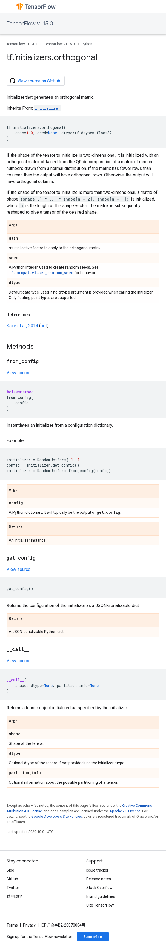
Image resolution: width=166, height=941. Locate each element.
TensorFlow (16, 44)
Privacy (29, 925)
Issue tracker (97, 870)
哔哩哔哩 (14, 896)
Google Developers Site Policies (56, 816)
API (34, 44)
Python (87, 44)
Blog (10, 870)
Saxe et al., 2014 (22, 325)
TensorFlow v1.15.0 (30, 23)
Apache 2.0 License (125, 811)
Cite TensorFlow (100, 905)
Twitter (13, 887)
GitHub (12, 879)
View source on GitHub (35, 80)
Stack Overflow (99, 887)
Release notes (98, 879)
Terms (12, 925)
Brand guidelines (100, 896)
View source (18, 372)
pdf (44, 325)
